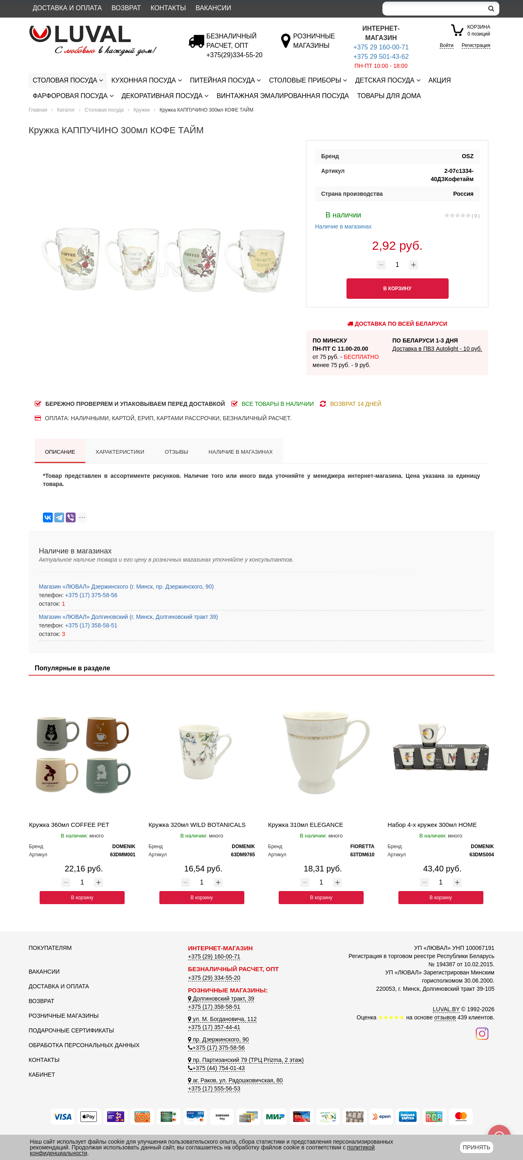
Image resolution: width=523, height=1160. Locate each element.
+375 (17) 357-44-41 (214, 1027)
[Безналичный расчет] (234, 55)
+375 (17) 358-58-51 (90, 625)
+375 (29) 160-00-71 (214, 956)
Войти (447, 45)
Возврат (126, 7)
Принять (476, 1147)
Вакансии (213, 7)
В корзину (82, 897)
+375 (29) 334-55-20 (214, 977)
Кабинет (42, 1074)
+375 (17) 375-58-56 (90, 595)
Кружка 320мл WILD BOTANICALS (197, 824)
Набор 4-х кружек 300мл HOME (432, 824)
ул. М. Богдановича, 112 (222, 1019)
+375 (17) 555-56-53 (214, 1088)
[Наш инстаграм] (482, 1033)
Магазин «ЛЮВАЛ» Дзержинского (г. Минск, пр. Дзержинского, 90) (126, 586)
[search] (491, 9)
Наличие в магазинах (343, 219)
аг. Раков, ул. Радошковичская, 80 (235, 1080)
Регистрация (476, 45)
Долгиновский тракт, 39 (221, 998)
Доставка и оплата (67, 7)
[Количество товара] (397, 264)
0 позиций (478, 30)
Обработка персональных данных (84, 1045)
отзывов (445, 1017)
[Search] (433, 9)
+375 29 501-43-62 (381, 56)
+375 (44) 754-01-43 (216, 1068)
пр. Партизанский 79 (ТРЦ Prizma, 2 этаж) (246, 1060)
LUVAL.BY (446, 1009)
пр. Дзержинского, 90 (218, 1039)
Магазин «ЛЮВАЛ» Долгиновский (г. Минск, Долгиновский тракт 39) (128, 617)
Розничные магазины (63, 1015)
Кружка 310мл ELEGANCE (305, 824)
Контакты (168, 7)
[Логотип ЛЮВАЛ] (102, 29)
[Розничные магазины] (314, 45)
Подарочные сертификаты (71, 1030)
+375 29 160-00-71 (381, 47)
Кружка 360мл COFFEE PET (69, 824)
